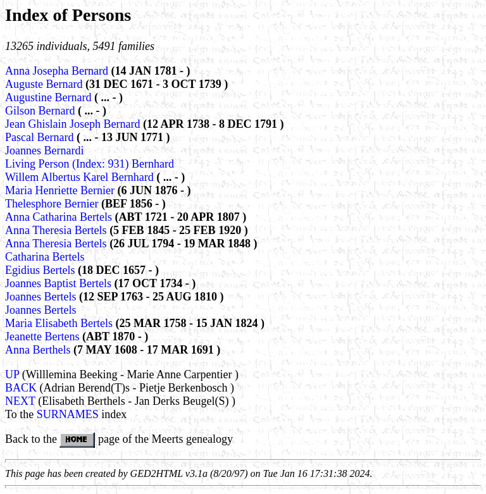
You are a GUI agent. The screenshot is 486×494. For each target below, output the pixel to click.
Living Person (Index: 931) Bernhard (89, 163)
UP (12, 374)
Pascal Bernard (41, 137)
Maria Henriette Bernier (61, 190)
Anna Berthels (39, 349)
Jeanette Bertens (43, 336)
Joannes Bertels (42, 296)
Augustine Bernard (49, 97)
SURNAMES (68, 414)
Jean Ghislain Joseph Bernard (74, 124)
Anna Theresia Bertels (57, 230)
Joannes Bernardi (44, 150)
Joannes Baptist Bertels (59, 283)
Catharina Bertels (44, 256)
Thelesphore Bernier (53, 203)
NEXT (20, 401)
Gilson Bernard (41, 110)
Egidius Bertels (41, 270)
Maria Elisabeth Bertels (60, 323)
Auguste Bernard (45, 84)
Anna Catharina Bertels (60, 217)
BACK (21, 387)
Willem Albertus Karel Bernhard (80, 177)
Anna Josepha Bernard (58, 71)
